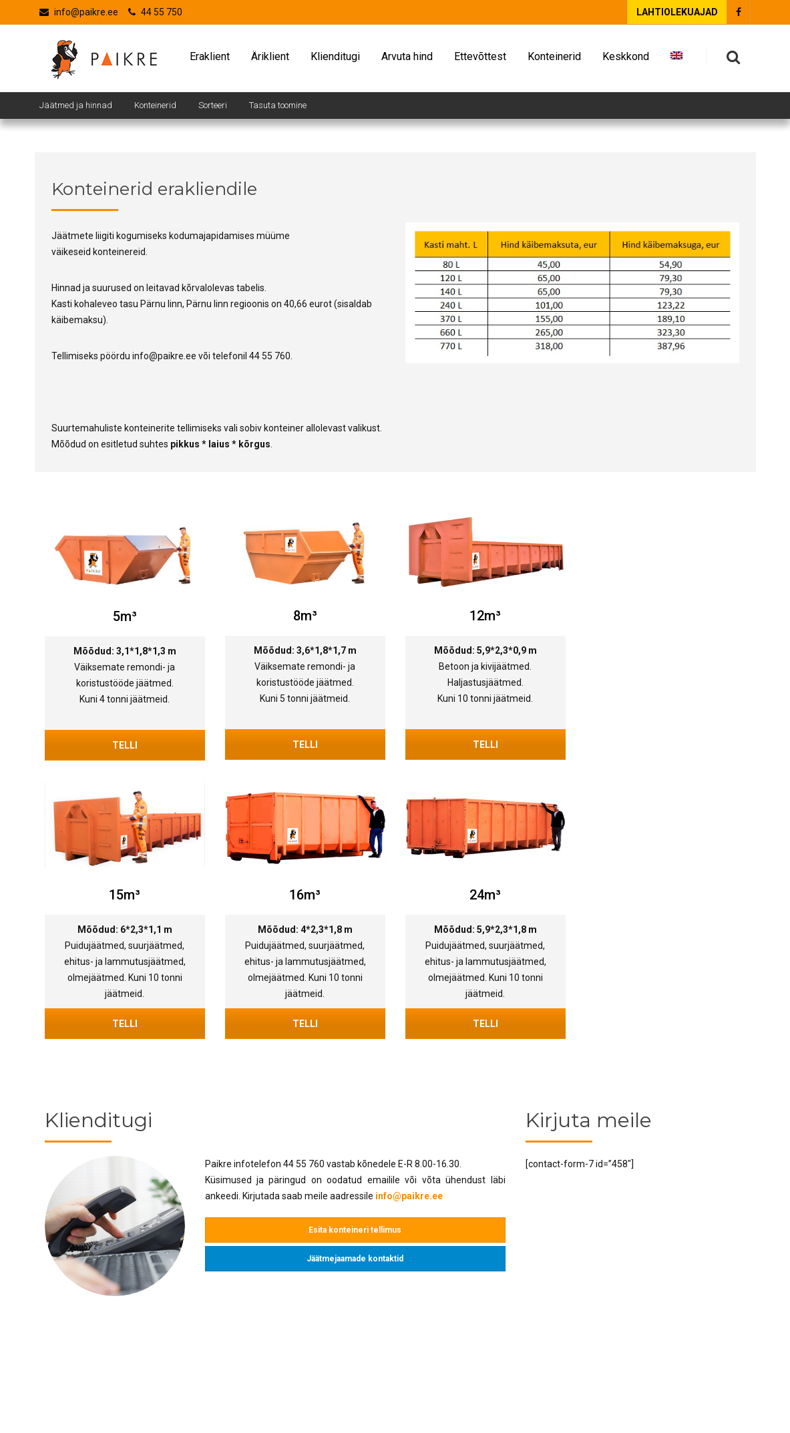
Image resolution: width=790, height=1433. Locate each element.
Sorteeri (212, 105)
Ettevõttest (480, 59)
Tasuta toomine (278, 105)
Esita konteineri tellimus (355, 1230)
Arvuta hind (407, 59)
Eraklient (210, 59)
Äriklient (270, 59)
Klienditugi (335, 59)
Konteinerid (554, 59)
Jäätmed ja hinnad (75, 105)
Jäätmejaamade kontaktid (355, 1258)
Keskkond (625, 59)
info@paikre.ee (86, 12)
